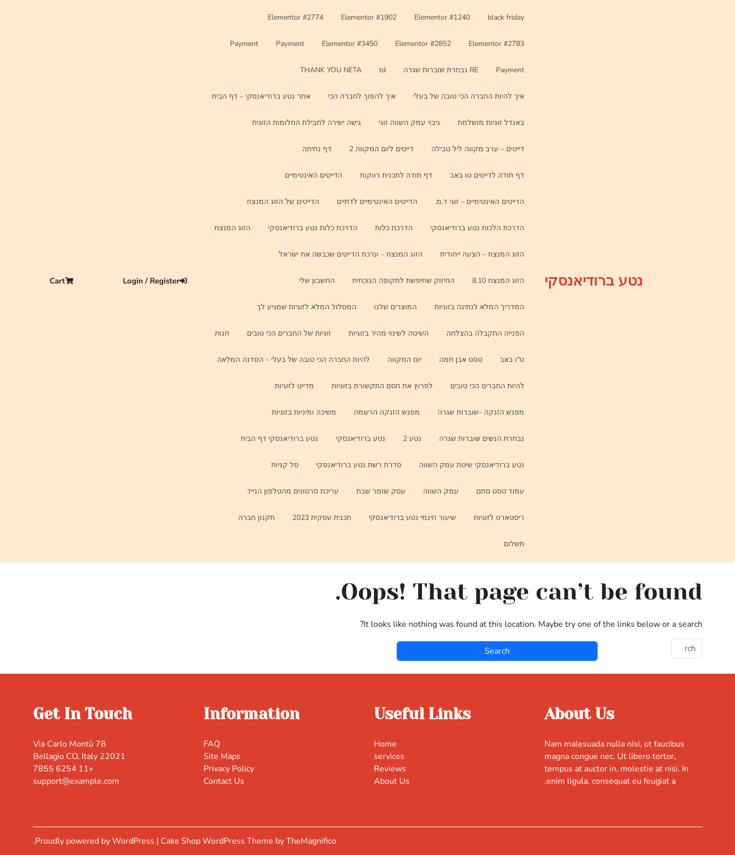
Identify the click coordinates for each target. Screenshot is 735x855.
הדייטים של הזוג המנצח (283, 202)
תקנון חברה (256, 517)
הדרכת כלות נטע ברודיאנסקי (312, 228)
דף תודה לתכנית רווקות (396, 175)
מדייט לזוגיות (294, 386)
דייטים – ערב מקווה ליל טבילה (477, 149)
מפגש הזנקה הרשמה (387, 412)
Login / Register (155, 281)
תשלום (514, 544)
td (382, 70)
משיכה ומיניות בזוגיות (304, 412)
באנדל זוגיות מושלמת (491, 123)
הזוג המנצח (232, 228)
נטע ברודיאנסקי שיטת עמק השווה (471, 465)
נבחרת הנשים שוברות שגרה (481, 439)
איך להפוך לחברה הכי (362, 96)
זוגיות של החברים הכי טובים (289, 333)
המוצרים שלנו (395, 307)
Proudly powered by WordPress (96, 841)
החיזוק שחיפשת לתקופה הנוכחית (403, 281)
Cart (61, 281)
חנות (222, 333)
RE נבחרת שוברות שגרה (440, 70)
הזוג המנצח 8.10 (498, 281)
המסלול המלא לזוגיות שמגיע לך (306, 307)
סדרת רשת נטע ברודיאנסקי (358, 465)
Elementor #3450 (350, 44)
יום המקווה (404, 360)
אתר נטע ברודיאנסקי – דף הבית (261, 96)
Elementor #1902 (369, 17)
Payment (290, 44)
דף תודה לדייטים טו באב (487, 175)
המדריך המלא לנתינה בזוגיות (479, 307)
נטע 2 (412, 439)
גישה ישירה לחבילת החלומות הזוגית (306, 123)
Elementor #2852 (423, 44)
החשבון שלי (317, 281)
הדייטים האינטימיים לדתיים (377, 202)
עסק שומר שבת (380, 491)
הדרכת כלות (394, 228)
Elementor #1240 (442, 17)
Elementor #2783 (496, 44)
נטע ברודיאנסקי (593, 280)
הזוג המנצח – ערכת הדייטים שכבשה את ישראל (351, 254)
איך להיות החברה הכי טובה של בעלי (468, 96)
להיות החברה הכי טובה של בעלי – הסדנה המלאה (293, 360)
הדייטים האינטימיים (313, 175)
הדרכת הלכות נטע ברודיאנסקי (477, 228)
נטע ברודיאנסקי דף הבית (279, 439)
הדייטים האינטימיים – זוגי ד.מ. (479, 202)
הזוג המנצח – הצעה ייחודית (482, 254)
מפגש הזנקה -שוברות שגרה (480, 412)
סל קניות (285, 465)
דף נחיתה (317, 149)
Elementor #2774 (295, 17)
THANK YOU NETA (331, 70)
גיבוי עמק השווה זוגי (409, 123)
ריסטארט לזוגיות (499, 517)
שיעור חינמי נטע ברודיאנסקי (412, 517)
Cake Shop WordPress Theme (218, 841)
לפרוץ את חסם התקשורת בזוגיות (382, 386)
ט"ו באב (512, 360)
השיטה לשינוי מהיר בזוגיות (389, 333)
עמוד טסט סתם (500, 491)
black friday (506, 17)
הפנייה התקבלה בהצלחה (485, 333)
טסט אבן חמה (460, 360)
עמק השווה (441, 491)
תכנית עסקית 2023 (321, 517)
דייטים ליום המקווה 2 (381, 149)
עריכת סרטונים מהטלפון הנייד (293, 491)
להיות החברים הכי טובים (487, 386)
